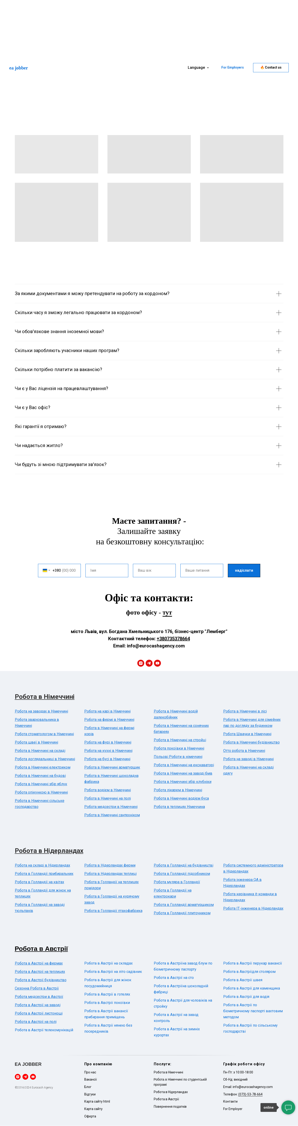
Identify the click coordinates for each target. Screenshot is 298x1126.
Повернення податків (170, 1107)
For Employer (232, 1109)
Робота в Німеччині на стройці (180, 740)
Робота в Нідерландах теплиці (110, 874)
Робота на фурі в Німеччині (107, 742)
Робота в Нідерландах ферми (109, 865)
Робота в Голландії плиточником (182, 913)
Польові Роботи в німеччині (178, 757)
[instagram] (140, 663)
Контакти (230, 1102)
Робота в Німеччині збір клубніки (182, 782)
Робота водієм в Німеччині (107, 790)
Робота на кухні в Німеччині (108, 751)
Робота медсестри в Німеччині (111, 807)
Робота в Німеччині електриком (42, 767)
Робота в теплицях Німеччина (179, 807)
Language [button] (197, 67)
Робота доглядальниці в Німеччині (45, 759)
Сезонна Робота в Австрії (37, 988)
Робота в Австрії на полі (35, 1022)
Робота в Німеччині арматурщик (112, 767)
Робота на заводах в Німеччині (41, 711)
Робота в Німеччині (45, 697)
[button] (271, 67)
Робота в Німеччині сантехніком (112, 815)
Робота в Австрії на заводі (37, 1005)
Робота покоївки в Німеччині (179, 748)
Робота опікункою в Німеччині (41, 792)
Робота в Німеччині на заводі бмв (183, 773)
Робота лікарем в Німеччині (178, 790)
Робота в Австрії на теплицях (40, 972)
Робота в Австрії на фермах (39, 963)
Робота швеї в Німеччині (36, 742)
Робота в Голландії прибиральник (44, 874)
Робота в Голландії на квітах (39, 882)
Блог (87, 1087)
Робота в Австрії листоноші (39, 1013)
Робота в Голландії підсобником (182, 874)
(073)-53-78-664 (250, 1094)
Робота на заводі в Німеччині (248, 759)
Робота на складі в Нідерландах (42, 865)
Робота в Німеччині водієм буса (181, 798)
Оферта (90, 1116)
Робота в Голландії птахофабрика (113, 911)
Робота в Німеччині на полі (107, 798)
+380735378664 (173, 639)
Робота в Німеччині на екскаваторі (184, 765)
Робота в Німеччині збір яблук (41, 784)
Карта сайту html (97, 1102)
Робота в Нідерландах (49, 851)
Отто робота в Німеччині (244, 751)
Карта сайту (93, 1109)
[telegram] (149, 663)
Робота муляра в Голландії (177, 882)
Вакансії (90, 1080)
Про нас (90, 1072)
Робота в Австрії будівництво (40, 980)
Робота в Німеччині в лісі (245, 711)
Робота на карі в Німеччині (107, 711)
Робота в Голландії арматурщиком (184, 905)
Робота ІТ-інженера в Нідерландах (253, 908)
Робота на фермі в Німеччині (109, 720)
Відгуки (90, 1094)
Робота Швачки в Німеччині (247, 734)
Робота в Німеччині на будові (40, 776)
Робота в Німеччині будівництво (251, 742)
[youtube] (157, 663)
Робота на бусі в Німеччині (107, 759)
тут (167, 612)
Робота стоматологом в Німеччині (44, 734)
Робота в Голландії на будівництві (183, 865)
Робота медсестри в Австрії (39, 997)
